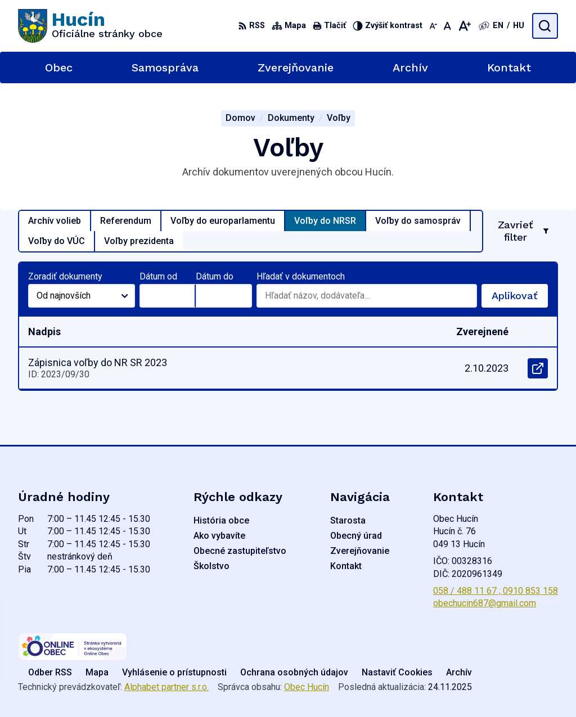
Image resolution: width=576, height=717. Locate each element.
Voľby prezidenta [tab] (139, 241)
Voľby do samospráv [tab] (418, 220)
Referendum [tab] (125, 220)
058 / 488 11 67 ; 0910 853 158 (495, 590)
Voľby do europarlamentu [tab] (222, 220)
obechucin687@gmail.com (484, 603)
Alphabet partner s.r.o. (166, 687)
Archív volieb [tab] (54, 220)
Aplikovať (520, 299)
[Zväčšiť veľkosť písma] (464, 26)
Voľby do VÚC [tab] (56, 241)
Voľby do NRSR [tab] (325, 220)
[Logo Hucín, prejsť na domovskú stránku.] (90, 26)
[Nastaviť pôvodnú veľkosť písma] (447, 26)
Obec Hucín (306, 687)
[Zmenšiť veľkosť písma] (433, 26)
